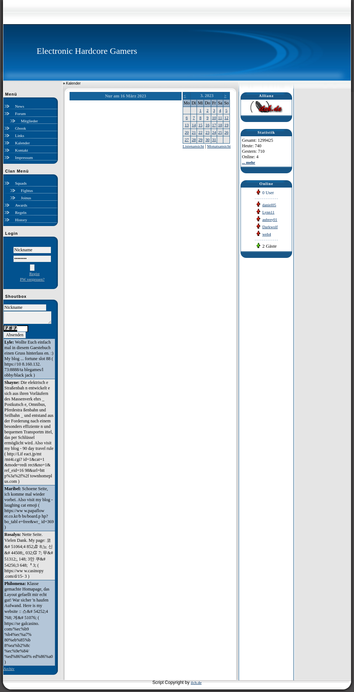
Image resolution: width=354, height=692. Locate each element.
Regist (34, 273)
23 (207, 132)
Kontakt (21, 150)
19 (226, 125)
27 (187, 139)
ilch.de (196, 682)
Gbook (20, 128)
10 (214, 117)
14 (194, 125)
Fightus (27, 190)
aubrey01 (269, 219)
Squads (21, 183)
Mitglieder (29, 121)
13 (187, 125)
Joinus (26, 198)
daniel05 (269, 205)
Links (19, 135)
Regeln (20, 212)
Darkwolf (269, 227)
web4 (266, 234)
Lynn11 (268, 212)
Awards (21, 205)
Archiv (9, 668)
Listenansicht (193, 146)
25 (220, 132)
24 (214, 132)
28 (194, 139)
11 (220, 117)
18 (220, 125)
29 (200, 139)
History (21, 220)
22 (200, 132)
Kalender (22, 143)
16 (207, 125)
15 (200, 125)
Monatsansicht (219, 146)
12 (226, 117)
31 (214, 139)
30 (207, 139)
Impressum (24, 157)
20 (187, 132)
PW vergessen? (32, 279)
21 (194, 132)
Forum (20, 113)
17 (214, 125)
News (19, 106)
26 (226, 132)
